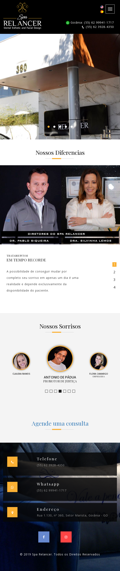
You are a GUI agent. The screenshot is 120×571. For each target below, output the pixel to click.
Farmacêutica (70, 391)
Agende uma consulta (60, 423)
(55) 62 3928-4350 (51, 465)
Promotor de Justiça (61, 391)
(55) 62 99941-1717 (51, 490)
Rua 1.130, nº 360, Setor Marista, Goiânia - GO (72, 515)
